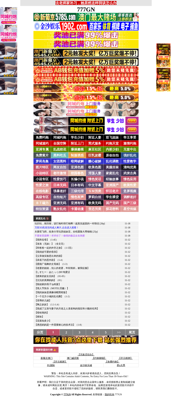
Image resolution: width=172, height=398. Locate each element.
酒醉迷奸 (129, 197)
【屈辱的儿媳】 (43, 300)
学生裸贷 (112, 197)
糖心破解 (94, 161)
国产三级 (129, 203)
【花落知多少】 (43, 320)
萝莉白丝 (94, 197)
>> (119, 332)
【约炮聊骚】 (99, 358)
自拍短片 (59, 197)
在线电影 (42, 191)
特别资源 (42, 209)
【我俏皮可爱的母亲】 (47, 252)
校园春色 (77, 173)
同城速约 (42, 143)
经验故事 (112, 179)
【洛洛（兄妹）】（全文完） (50, 243)
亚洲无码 (59, 203)
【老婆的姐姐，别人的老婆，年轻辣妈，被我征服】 (62, 268)
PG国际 (51, 365)
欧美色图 (94, 167)
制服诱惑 (77, 155)
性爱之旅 (42, 185)
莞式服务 (94, 143)
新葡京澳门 (47, 358)
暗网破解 (77, 161)
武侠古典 (129, 173)
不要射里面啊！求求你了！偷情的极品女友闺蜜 (60, 235)
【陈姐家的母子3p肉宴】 (48, 284)
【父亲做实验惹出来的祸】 (49, 256)
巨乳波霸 (94, 155)
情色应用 (129, 179)
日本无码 (59, 185)
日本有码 (77, 185)
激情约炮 (129, 143)
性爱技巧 (59, 179)
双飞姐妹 (112, 137)
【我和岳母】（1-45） (46, 239)
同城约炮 (59, 137)
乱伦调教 (112, 161)
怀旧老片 (112, 191)
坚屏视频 (129, 191)
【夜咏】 (39, 316)
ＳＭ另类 (94, 191)
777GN (86, 9)
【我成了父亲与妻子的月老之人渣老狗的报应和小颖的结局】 (67, 308)
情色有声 (77, 197)
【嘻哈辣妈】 (42, 312)
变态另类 (94, 209)
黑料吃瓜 (59, 155)
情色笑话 (94, 179)
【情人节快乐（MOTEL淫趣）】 (52, 288)
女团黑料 (59, 161)
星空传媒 (129, 209)
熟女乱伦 (59, 209)
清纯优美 (129, 167)
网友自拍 (59, 167)
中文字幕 (94, 185)
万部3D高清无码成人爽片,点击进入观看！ (57, 227)
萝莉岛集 (42, 161)
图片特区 (42, 167)
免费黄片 (42, 155)
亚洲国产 (112, 185)
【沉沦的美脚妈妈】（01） (49, 280)
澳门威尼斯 (73, 358)
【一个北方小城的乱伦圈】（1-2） (53, 296)
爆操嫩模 (77, 149)
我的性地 (109, 394)
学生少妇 (77, 137)
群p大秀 (121, 365)
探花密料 (112, 209)
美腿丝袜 (112, 167)
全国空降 (59, 143)
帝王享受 (129, 137)
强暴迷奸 (59, 191)
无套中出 (129, 149)
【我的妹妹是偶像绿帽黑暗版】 (51, 292)
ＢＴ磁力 (42, 203)
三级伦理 (77, 191)
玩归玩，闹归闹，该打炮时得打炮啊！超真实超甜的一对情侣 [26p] (70, 223)
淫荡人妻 (94, 173)
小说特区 (42, 173)
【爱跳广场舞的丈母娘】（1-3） (52, 264)
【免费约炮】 (112, 361)
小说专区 (42, 179)
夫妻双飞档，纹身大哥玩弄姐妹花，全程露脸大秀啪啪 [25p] (66, 231)
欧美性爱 (129, 185)
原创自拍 (112, 155)
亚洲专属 (42, 149)
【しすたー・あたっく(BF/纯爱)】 (53, 272)
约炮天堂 (112, 143)
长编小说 (77, 179)
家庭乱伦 (112, 173)
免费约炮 (42, 137)
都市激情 (59, 173)
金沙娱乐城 (86, 365)
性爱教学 (129, 161)
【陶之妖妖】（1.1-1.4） (48, 304)
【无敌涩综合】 (86, 354)
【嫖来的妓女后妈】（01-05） (51, 276)
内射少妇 (112, 149)
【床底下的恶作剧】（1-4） (49, 260)
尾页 (132, 332)
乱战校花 (59, 149)
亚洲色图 (77, 167)
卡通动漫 (77, 209)
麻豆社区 (94, 149)
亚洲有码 (77, 203)
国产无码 (112, 203)
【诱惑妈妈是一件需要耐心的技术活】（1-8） (59, 324)
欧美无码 (94, 203)
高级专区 (42, 197)
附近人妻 (94, 137)
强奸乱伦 (129, 155)
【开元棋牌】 (125, 358)
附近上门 (77, 143)
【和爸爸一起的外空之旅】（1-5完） (54, 247)
